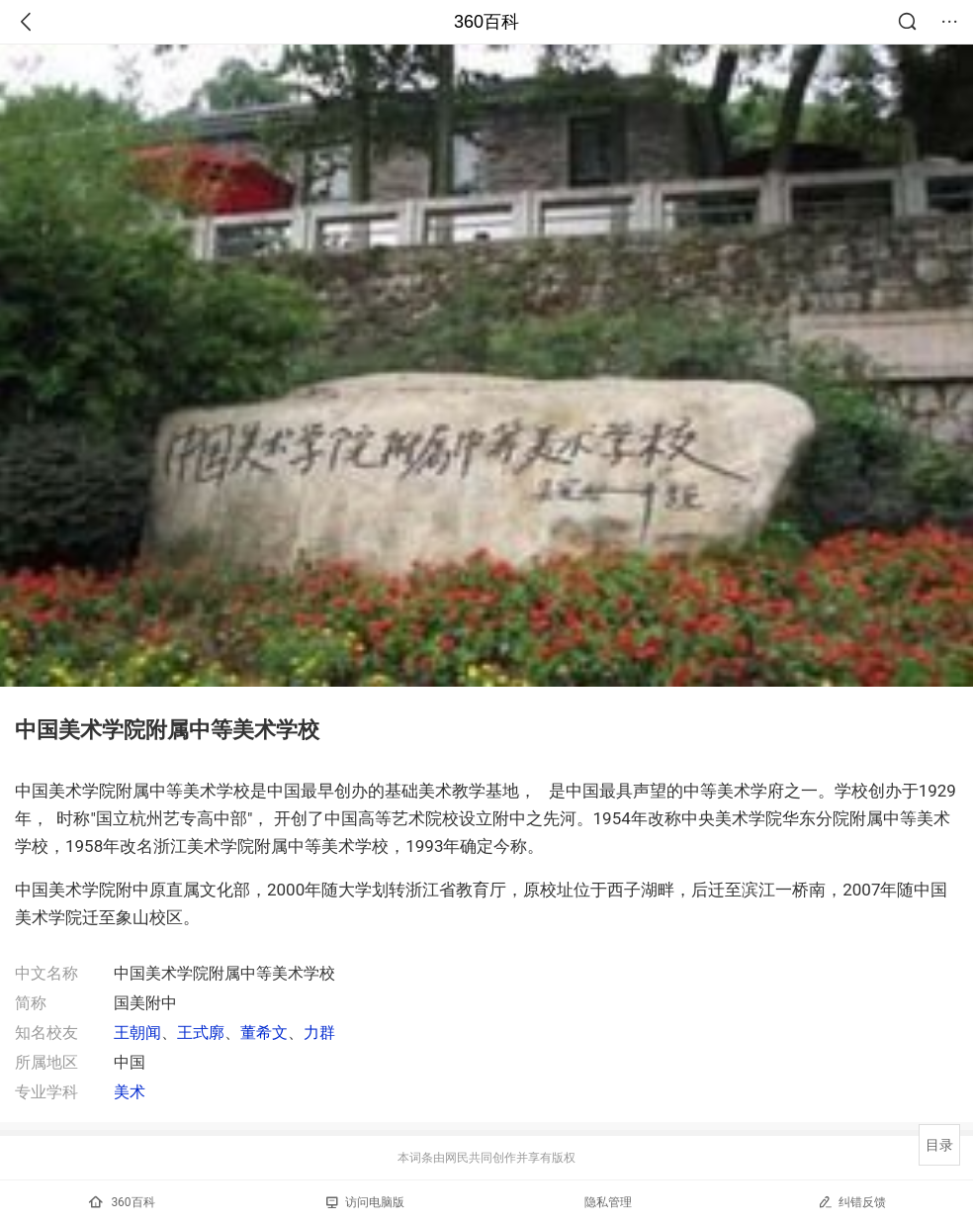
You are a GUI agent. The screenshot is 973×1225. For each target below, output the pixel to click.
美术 (129, 1092)
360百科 (486, 22)
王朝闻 (137, 1032)
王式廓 (200, 1032)
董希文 (264, 1032)
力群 (319, 1032)
